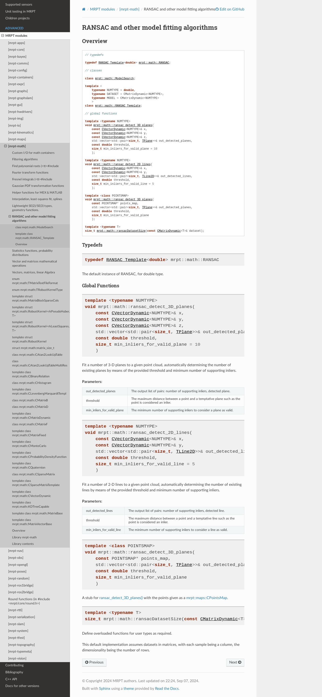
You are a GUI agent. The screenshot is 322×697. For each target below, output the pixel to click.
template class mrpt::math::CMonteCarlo (29, 444)
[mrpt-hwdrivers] (20, 112)
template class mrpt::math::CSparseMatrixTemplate (36, 483)
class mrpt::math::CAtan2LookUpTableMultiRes (39, 363)
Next (235, 662)
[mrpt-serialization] (21, 617)
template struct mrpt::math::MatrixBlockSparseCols (35, 298)
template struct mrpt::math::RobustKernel (29, 339)
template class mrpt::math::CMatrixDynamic (31, 415)
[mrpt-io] (14, 125)
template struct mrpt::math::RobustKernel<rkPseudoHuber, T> (41, 311)
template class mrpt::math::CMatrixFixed (29, 433)
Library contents (23, 544)
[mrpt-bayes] (17, 56)
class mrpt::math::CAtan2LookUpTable (37, 354)
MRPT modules (14, 36)
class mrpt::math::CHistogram (31, 383)
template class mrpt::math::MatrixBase (37, 513)
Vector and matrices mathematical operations (34, 263)
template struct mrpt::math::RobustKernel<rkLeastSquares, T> (40, 326)
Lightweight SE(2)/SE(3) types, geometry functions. (32, 208)
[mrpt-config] (17, 70)
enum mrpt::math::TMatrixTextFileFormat (35, 281)
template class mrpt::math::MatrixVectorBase (32, 522)
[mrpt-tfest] (16, 638)
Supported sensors (18, 4)
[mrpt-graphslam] (20, 98)
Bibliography (14, 672)
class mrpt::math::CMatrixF (30, 424)
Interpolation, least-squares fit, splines (37, 199)
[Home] (84, 9)
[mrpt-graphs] (18, 91)
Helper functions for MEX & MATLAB (37, 192)
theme (129, 688)
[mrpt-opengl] (18, 564)
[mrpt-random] (18, 578)
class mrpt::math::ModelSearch (34, 227)
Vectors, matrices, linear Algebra (33, 272)
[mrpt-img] (15, 118)
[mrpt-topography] (21, 645)
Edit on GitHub (231, 9)
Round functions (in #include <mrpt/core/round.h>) (29, 601)
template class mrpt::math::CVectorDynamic (31, 494)
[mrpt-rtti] (15, 610)
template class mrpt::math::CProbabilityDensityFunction (39, 455)
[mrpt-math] (15, 146)
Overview (21, 244)
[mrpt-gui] (15, 105)
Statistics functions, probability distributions (32, 253)
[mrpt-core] (16, 49)
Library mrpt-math (24, 537)
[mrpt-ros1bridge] (20, 585)
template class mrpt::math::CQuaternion (28, 465)
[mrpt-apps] (16, 43)
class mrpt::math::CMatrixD (30, 407)
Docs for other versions (22, 686)
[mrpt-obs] (15, 558)
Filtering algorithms (25, 159)
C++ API (11, 679)
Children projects (17, 18)
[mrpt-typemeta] (20, 651)
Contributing (14, 665)
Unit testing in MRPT (20, 11)
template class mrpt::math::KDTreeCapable (30, 504)
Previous (94, 662)
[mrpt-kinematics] (21, 132)
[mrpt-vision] (17, 658)
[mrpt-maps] (17, 139)
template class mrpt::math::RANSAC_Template (34, 236)
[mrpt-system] (18, 631)
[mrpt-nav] (15, 551)
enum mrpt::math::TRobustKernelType (37, 290)
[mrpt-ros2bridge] (20, 592)
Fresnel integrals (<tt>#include (32, 179)
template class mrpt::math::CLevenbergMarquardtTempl (39, 391)
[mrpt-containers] (20, 77)
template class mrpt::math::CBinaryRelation (30, 374)
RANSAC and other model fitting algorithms (32, 218)
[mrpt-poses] (17, 571)
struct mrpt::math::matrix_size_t (33, 348)
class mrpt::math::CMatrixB (30, 400)
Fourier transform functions (30, 172)
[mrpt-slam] (16, 624)
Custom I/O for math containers (33, 152)
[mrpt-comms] (18, 63)
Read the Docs (167, 688)
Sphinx (104, 688)
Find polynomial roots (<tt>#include (35, 166)
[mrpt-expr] (16, 84)
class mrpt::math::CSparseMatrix (33, 474)
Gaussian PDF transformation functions (38, 186)
